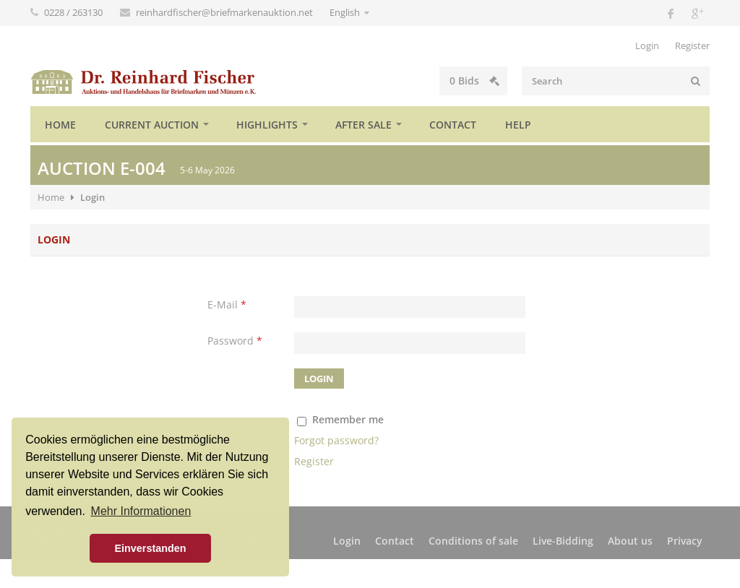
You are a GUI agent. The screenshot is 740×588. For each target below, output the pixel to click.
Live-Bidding (563, 541)
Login (647, 45)
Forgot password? (336, 440)
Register (692, 45)
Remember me (348, 419)
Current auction (152, 124)
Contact (452, 124)
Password (234, 340)
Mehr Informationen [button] (141, 511)
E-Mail (226, 304)
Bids (474, 80)
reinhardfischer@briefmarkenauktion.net (225, 12)
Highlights (267, 124)
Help (518, 124)
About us (630, 541)
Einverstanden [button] (150, 548)
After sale (363, 124)
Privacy (684, 541)
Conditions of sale (473, 541)
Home (60, 124)
